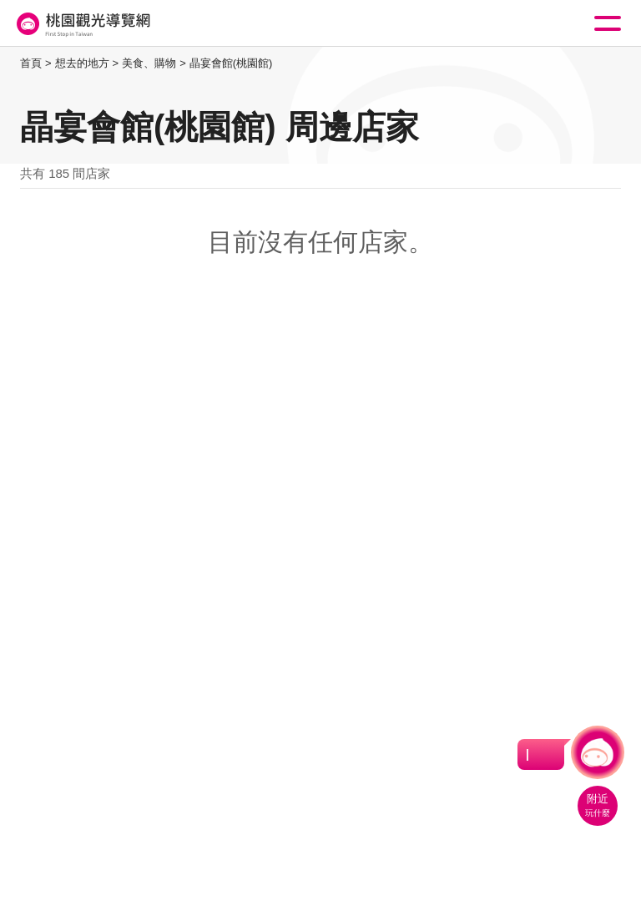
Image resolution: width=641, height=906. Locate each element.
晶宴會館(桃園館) (231, 63)
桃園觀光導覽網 (81, 23)
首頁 (31, 63)
